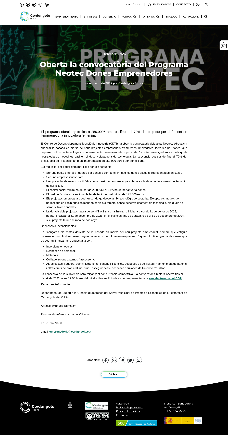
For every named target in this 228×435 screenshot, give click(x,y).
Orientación (151, 16)
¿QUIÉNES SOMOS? (159, 4)
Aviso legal (123, 402)
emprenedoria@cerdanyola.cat (70, 330)
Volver (114, 373)
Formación (129, 16)
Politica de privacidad (129, 406)
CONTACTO (183, 4)
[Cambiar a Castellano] (137, 4)
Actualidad (191, 16)
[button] (206, 16)
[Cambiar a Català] (128, 4)
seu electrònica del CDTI (165, 276)
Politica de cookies (128, 409)
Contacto (122, 413)
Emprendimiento (66, 16)
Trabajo (171, 16)
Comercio (109, 16)
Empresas (90, 16)
